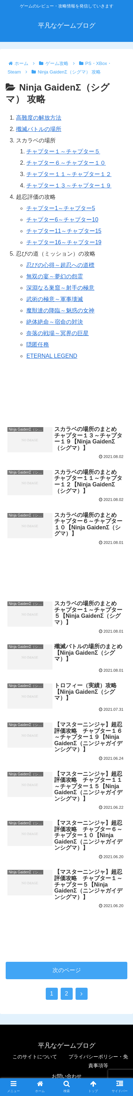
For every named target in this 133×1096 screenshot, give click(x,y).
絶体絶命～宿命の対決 (54, 322)
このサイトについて (34, 1056)
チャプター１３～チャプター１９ (68, 185)
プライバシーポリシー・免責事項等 (98, 1061)
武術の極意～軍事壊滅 (54, 299)
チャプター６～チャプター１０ (66, 163)
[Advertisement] (66, 396)
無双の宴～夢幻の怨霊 (54, 276)
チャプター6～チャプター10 (62, 220)
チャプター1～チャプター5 (60, 208)
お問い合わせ (67, 1076)
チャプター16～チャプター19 (63, 242)
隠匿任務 (37, 345)
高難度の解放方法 (38, 118)
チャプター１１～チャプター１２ (68, 174)
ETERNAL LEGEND (51, 356)
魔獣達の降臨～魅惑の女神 (60, 310)
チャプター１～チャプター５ (63, 151)
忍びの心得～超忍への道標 (60, 265)
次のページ (66, 970)
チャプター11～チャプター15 (63, 231)
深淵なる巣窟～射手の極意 (60, 288)
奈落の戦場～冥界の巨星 (57, 333)
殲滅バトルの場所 (38, 129)
